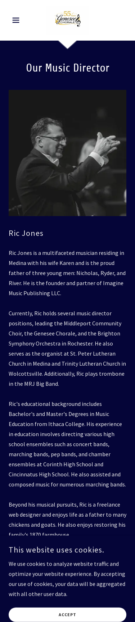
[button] (17, 20)
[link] (67, 20)
